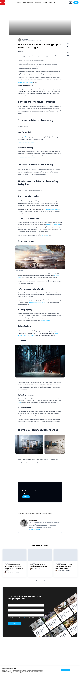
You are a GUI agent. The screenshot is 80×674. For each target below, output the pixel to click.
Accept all (65, 670)
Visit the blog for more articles (39, 580)
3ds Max (55, 224)
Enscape (47, 235)
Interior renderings (22, 136)
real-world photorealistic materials (37, 302)
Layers (19, 402)
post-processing (44, 398)
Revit (58, 224)
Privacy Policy (24, 617)
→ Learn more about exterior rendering (26, 157)
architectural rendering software (25, 82)
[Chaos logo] (2, 2)
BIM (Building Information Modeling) (53, 209)
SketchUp (48, 224)
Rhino (51, 224)
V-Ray (42, 235)
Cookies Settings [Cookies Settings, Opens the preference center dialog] (56, 670)
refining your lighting (45, 320)
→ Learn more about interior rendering (26, 142)
